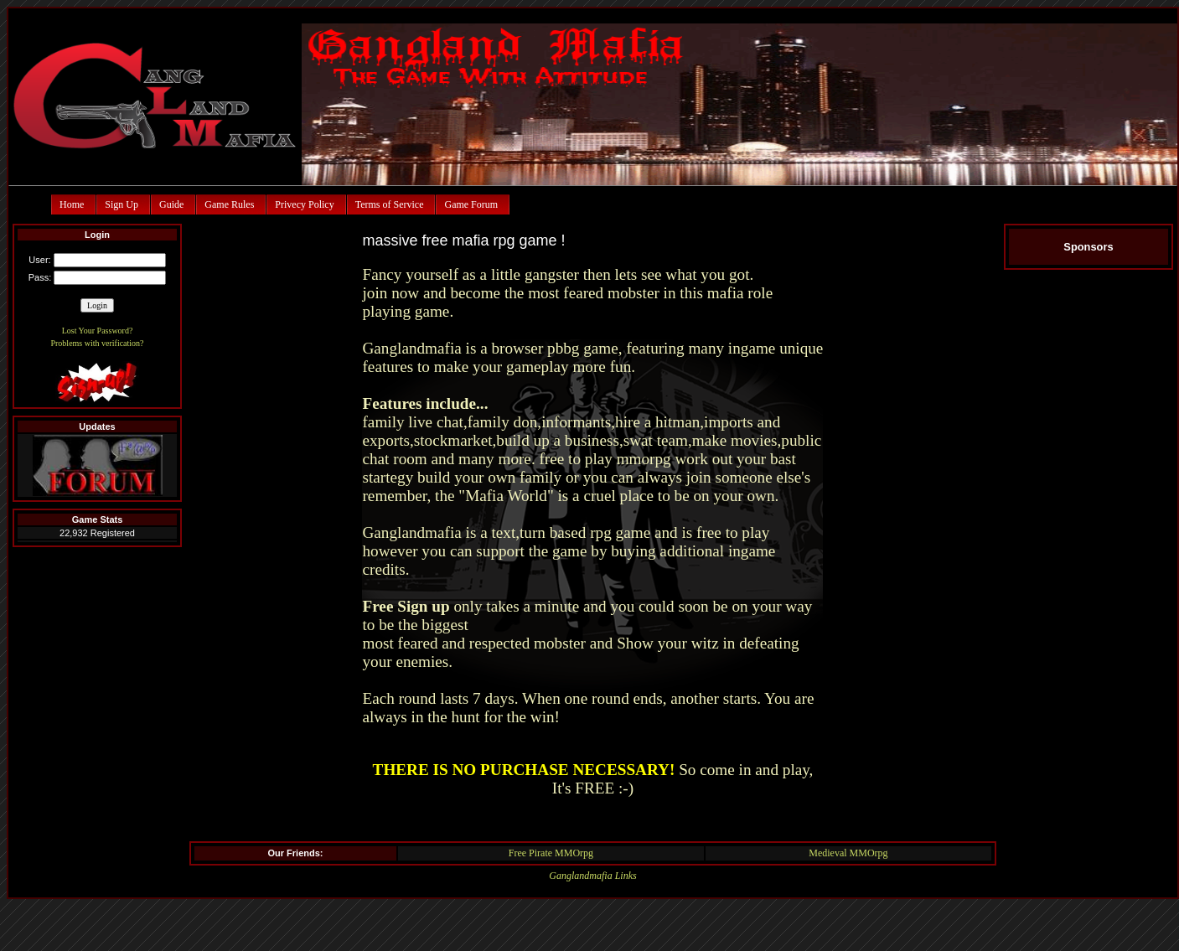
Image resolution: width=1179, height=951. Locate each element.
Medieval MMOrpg (848, 853)
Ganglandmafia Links (592, 875)
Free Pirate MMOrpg (551, 853)
